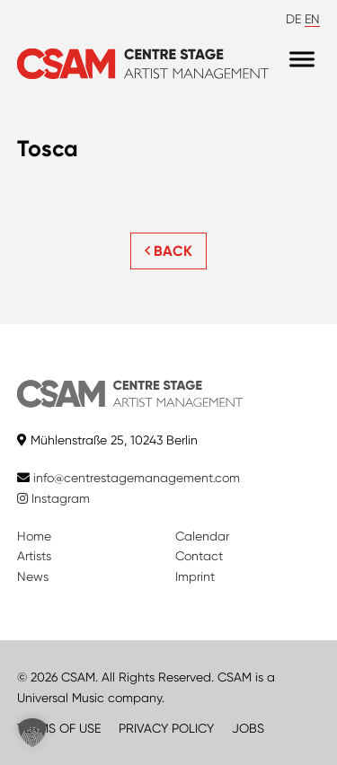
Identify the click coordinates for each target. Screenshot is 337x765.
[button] (32, 732)
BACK (168, 250)
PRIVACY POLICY (166, 728)
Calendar (202, 536)
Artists (34, 556)
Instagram (53, 498)
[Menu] (302, 59)
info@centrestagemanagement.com (136, 477)
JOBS (248, 728)
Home (34, 536)
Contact (199, 556)
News (33, 576)
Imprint (195, 576)
